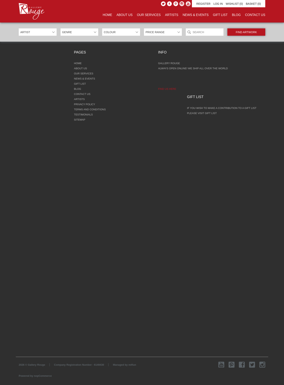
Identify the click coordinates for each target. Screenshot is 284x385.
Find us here (167, 88)
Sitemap (79, 119)
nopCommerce (43, 375)
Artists (171, 15)
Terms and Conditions (90, 109)
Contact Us (255, 15)
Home (107, 15)
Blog (236, 15)
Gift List (220, 15)
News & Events (196, 15)
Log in (218, 3)
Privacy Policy (84, 104)
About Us (125, 15)
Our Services (149, 15)
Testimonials (83, 114)
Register (203, 3)
